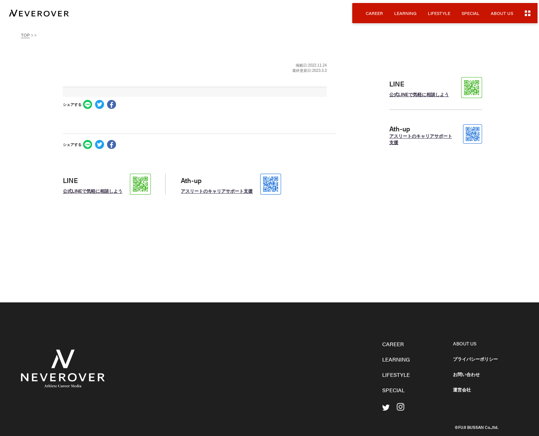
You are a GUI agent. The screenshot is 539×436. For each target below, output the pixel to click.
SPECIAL (470, 13)
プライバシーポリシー (475, 359)
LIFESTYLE (439, 13)
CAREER (374, 13)
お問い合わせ (466, 374)
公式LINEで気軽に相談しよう (92, 191)
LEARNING (405, 13)
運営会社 (462, 390)
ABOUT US (502, 13)
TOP (25, 34)
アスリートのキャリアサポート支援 (217, 191)
